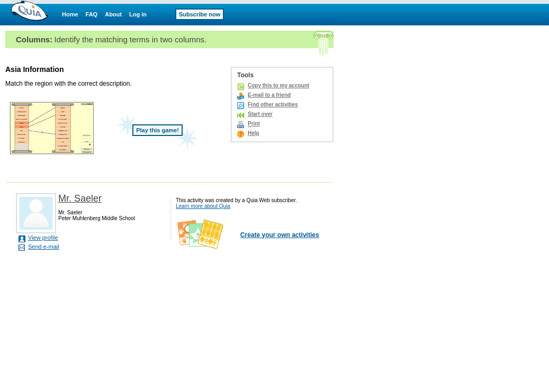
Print (254, 123)
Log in (138, 14)
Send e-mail (43, 246)
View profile (43, 237)
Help (253, 133)
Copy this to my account (278, 85)
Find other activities (273, 104)
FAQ (92, 14)
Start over (260, 114)
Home (70, 14)
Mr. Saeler (80, 198)
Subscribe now (199, 14)
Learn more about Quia (203, 206)
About (113, 14)
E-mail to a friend (269, 95)
